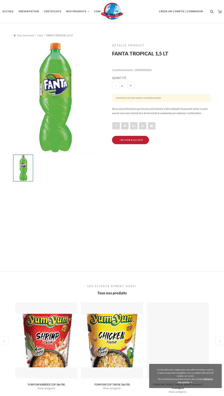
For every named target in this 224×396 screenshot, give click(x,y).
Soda (40, 35)
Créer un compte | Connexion (181, 11)
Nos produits (76, 11)
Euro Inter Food (23, 35)
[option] (54, 97)
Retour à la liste (131, 140)
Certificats (52, 11)
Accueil (8, 11)
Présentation (29, 11)
